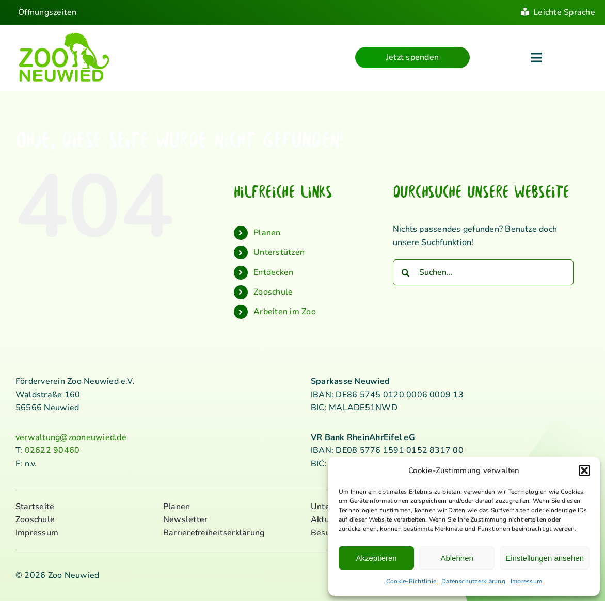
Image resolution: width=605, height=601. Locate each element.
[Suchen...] (483, 272)
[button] (584, 470)
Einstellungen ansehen (544, 558)
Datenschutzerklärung (473, 581)
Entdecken (273, 272)
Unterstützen (279, 252)
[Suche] (406, 272)
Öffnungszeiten (47, 12)
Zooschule (273, 292)
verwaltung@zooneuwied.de (70, 437)
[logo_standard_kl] (64, 35)
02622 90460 (52, 450)
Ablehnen (456, 558)
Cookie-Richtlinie (411, 581)
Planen (266, 232)
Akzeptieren (376, 558)
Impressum (526, 581)
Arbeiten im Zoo (284, 311)
